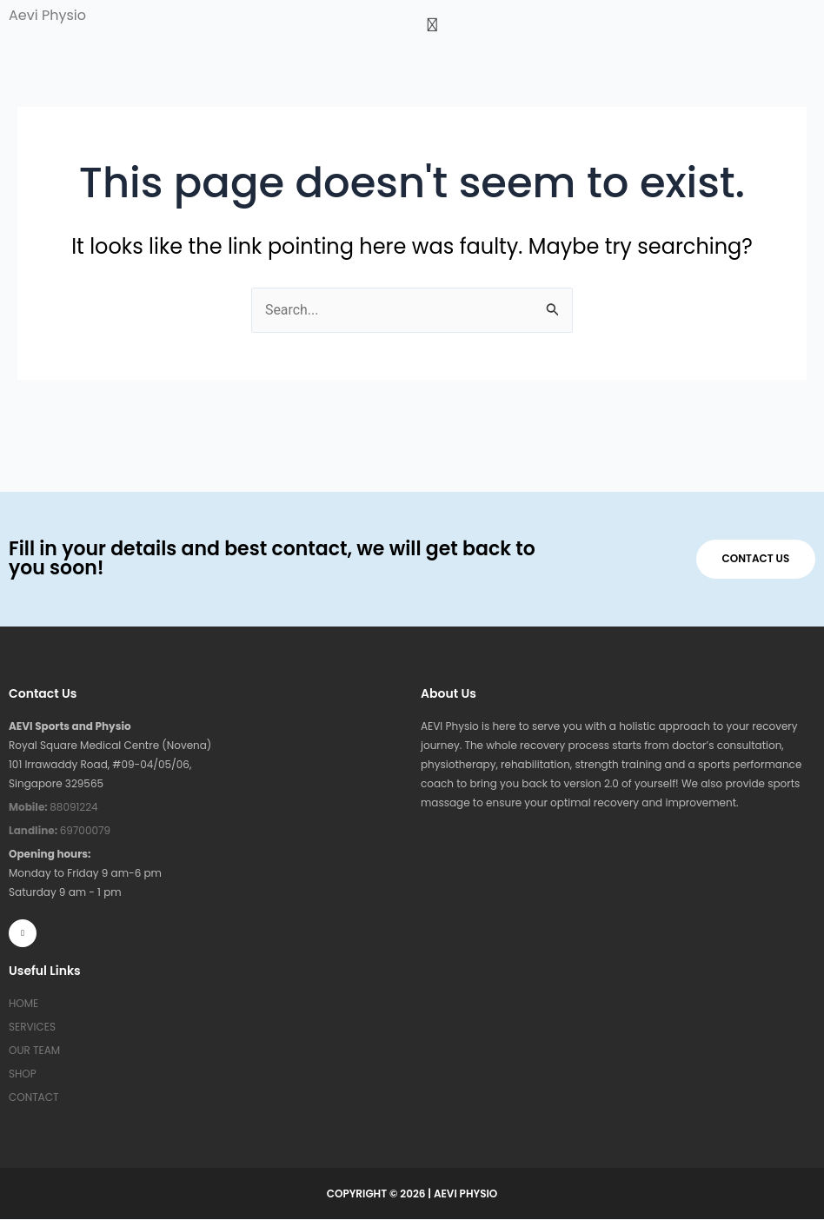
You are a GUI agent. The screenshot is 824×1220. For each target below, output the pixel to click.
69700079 (59, 830)
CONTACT (33, 1097)
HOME (23, 1003)
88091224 (53, 806)
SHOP (23, 1073)
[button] (618, 25)
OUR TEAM (34, 1050)
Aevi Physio (47, 15)
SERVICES (32, 1026)
